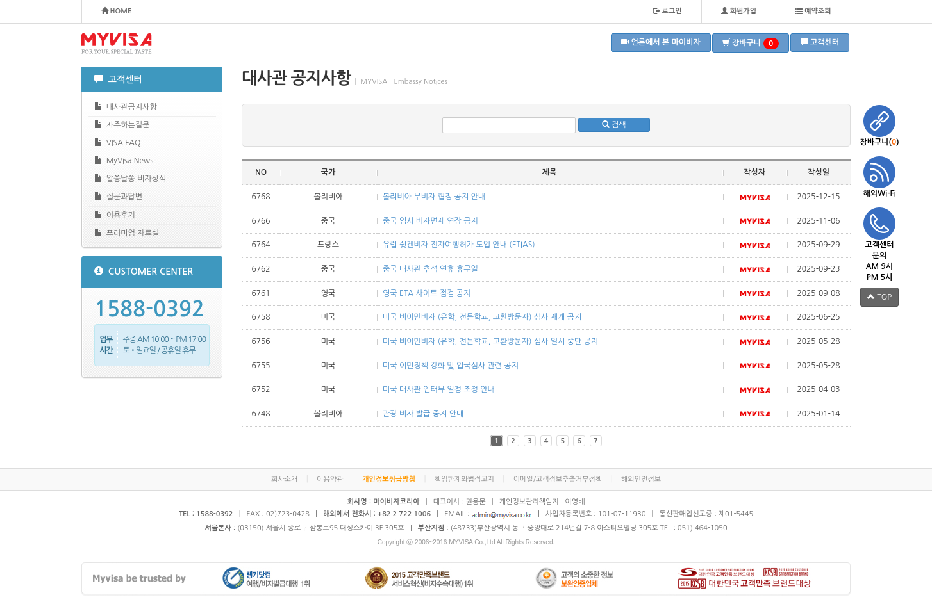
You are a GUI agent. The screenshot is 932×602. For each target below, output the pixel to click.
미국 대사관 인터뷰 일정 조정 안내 (439, 389)
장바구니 (750, 43)
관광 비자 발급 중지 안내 (423, 414)
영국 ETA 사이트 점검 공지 (426, 293)
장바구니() (879, 125)
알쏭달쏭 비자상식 (130, 178)
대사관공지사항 (125, 106)
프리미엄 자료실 (126, 233)
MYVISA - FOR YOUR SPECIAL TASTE (116, 43)
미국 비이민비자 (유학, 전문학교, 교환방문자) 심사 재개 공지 (482, 317)
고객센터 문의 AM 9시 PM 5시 (879, 244)
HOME (116, 11)
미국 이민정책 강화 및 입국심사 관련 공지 (451, 366)
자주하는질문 (121, 124)
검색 (614, 124)
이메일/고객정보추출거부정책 (558, 479)
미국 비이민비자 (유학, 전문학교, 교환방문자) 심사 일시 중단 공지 (490, 341)
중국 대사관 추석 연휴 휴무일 (430, 269)
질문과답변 (118, 196)
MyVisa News (123, 160)
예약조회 (813, 11)
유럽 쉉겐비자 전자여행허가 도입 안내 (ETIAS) (459, 244)
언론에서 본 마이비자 (661, 42)
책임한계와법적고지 (464, 479)
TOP (879, 297)
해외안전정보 (641, 479)
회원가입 (738, 11)
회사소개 (284, 479)
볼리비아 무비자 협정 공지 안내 (434, 196)
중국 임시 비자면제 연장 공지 (430, 221)
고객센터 (820, 42)
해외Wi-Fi (879, 176)
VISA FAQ (117, 142)
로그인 (667, 11)
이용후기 (114, 215)
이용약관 (330, 479)
